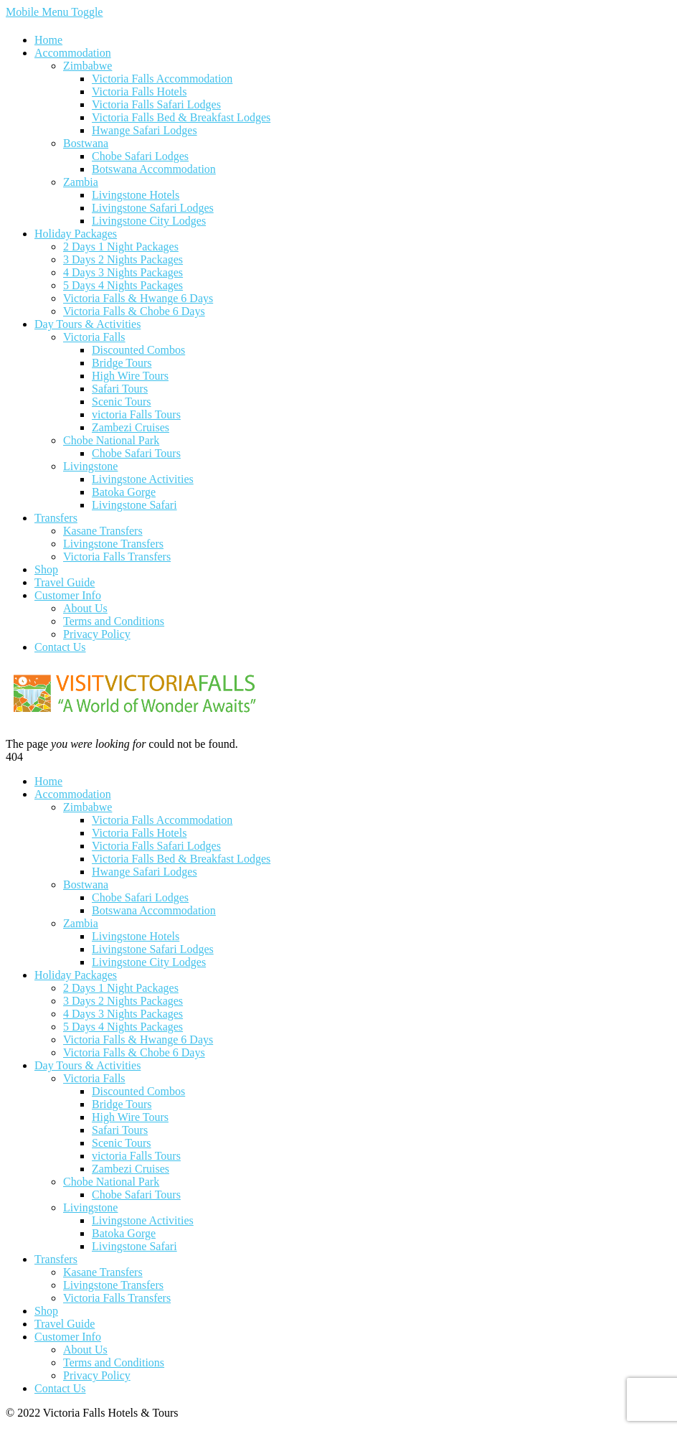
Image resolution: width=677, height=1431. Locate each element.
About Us (85, 608)
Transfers (55, 518)
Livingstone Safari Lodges (153, 208)
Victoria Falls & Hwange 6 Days (138, 298)
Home (48, 40)
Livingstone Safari (134, 505)
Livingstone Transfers (113, 544)
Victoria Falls (94, 337)
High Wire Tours (130, 376)
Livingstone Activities (143, 479)
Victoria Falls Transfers (117, 556)
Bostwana (85, 143)
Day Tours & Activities (87, 324)
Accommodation (72, 53)
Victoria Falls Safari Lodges (156, 104)
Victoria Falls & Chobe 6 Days (134, 311)
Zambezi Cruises (130, 427)
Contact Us (60, 647)
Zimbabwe (87, 66)
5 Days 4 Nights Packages (123, 285)
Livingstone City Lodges (149, 221)
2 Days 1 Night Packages (121, 246)
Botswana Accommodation (154, 169)
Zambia (80, 182)
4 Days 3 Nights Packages (123, 272)
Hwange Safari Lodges (144, 130)
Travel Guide (64, 582)
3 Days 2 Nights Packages (123, 259)
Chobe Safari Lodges (140, 156)
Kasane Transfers (103, 531)
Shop (46, 569)
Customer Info (67, 595)
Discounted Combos (138, 350)
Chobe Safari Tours (136, 453)
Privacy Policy (97, 634)
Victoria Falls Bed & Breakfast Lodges (181, 117)
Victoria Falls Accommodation (162, 78)
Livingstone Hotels (135, 195)
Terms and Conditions (113, 621)
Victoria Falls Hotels (139, 91)
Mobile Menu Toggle (54, 12)
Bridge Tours (121, 363)
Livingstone (90, 466)
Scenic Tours (121, 401)
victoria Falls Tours (136, 414)
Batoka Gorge (124, 492)
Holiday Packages (75, 233)
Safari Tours (120, 389)
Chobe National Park (111, 440)
